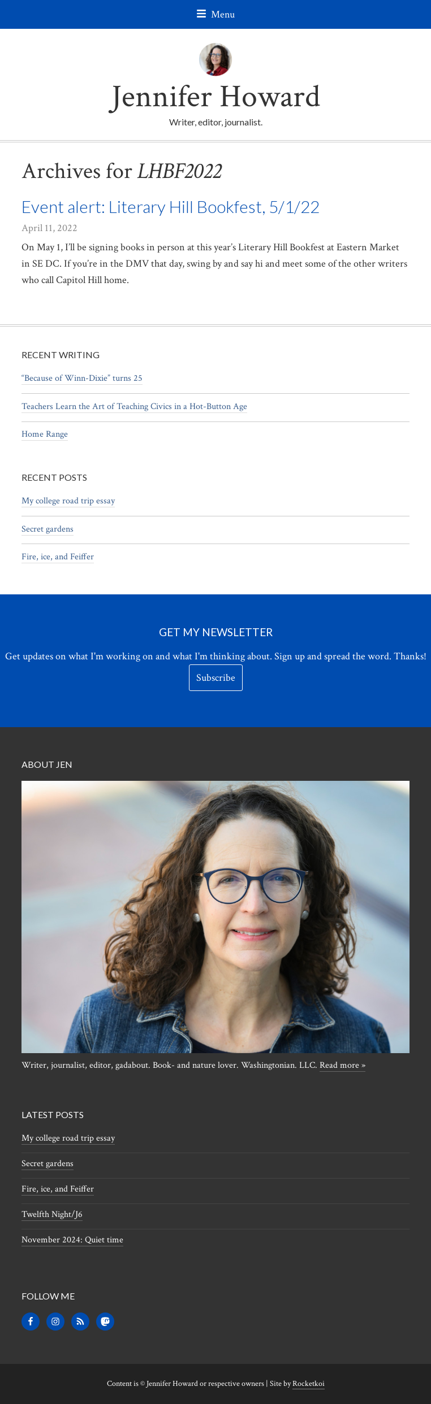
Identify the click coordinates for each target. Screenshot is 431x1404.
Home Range (44, 434)
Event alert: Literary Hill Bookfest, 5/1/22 (170, 206)
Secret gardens (47, 529)
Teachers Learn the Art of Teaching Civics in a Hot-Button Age (134, 406)
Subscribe (215, 677)
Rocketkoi (308, 1384)
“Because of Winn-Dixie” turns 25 (82, 378)
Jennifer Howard (215, 97)
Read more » (342, 1065)
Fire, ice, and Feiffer (57, 557)
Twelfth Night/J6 (52, 1214)
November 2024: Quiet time (72, 1240)
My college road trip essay (68, 501)
